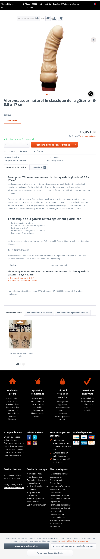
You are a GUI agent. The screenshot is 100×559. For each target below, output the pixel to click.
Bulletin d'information (36, 505)
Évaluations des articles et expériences (37, 481)
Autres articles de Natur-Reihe (22, 280)
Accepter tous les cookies (26, 546)
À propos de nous (34, 474)
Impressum (55, 501)
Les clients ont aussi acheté (39, 312)
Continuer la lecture (12, 455)
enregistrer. (63, 541)
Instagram (35, 443)
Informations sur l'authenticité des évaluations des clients (60, 517)
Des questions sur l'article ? (21, 278)
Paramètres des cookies (60, 505)
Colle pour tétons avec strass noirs (20, 354)
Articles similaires (14, 312)
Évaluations (39, 167)
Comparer (9, 151)
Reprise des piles (57, 489)
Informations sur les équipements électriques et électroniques (59, 478)
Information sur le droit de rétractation (60, 509)
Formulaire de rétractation (56, 525)
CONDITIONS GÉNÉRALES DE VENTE (59, 494)
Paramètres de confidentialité (50, 553)
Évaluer (38, 151)
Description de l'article (16, 167)
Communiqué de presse (60, 486)
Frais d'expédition (34, 477)
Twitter (35, 437)
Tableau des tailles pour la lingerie (37, 488)
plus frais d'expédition (88, 136)
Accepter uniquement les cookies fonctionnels (73, 546)
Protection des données (60, 498)
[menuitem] (28, 18)
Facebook (29, 437)
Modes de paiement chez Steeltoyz (35, 500)
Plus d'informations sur (78, 541)
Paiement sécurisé (70, 4)
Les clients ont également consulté (72, 312)
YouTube (29, 443)
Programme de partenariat (33, 494)
